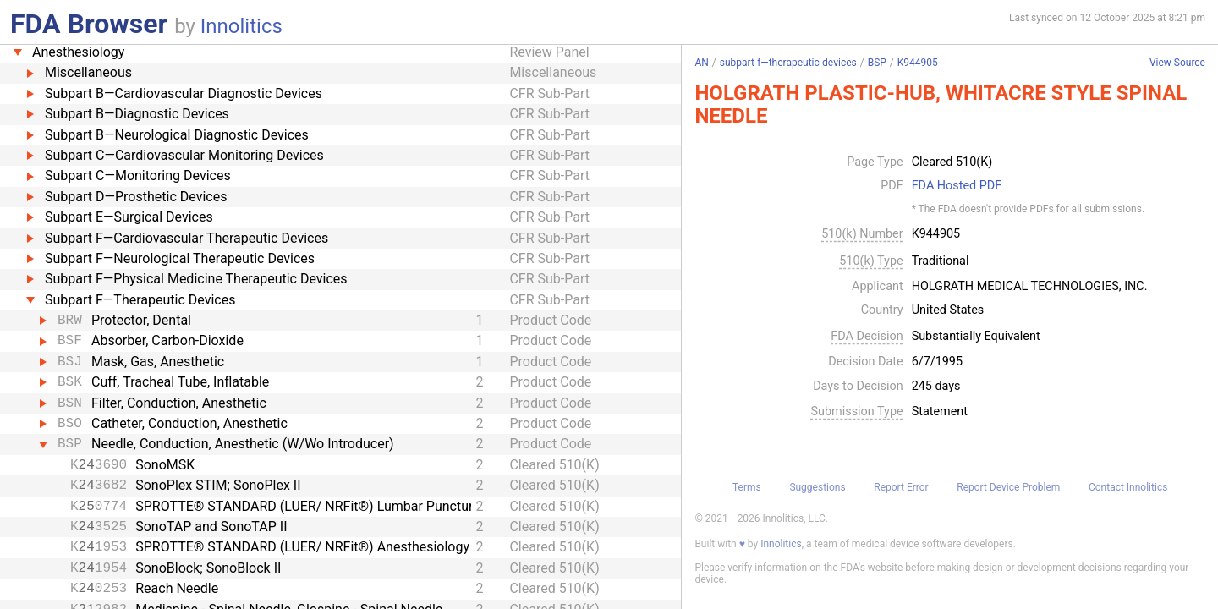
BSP (877, 63)
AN (701, 63)
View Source (1177, 63)
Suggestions (817, 487)
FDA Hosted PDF (957, 186)
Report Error (901, 487)
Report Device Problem (1008, 487)
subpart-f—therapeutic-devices (788, 63)
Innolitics (241, 26)
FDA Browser (88, 24)
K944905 (917, 63)
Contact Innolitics (1128, 487)
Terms (746, 487)
